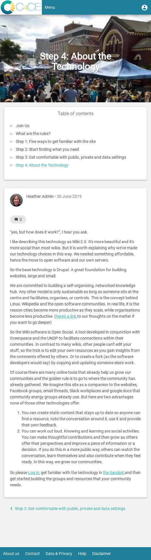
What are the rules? (33, 133)
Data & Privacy (59, 553)
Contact (32, 553)
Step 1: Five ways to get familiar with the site (56, 141)
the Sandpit (114, 472)
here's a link (66, 316)
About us (11, 553)
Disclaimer (101, 553)
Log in (33, 472)
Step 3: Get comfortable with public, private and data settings (71, 157)
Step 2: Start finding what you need (47, 149)
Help (82, 553)
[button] (144, 7)
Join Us (22, 125)
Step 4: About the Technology (42, 165)
